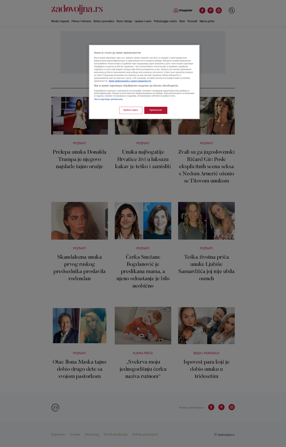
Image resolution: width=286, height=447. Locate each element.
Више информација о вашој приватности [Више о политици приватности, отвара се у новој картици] (130, 81)
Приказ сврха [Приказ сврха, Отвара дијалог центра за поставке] (130, 110)
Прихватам (156, 110)
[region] (144, 82)
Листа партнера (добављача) (108, 99)
